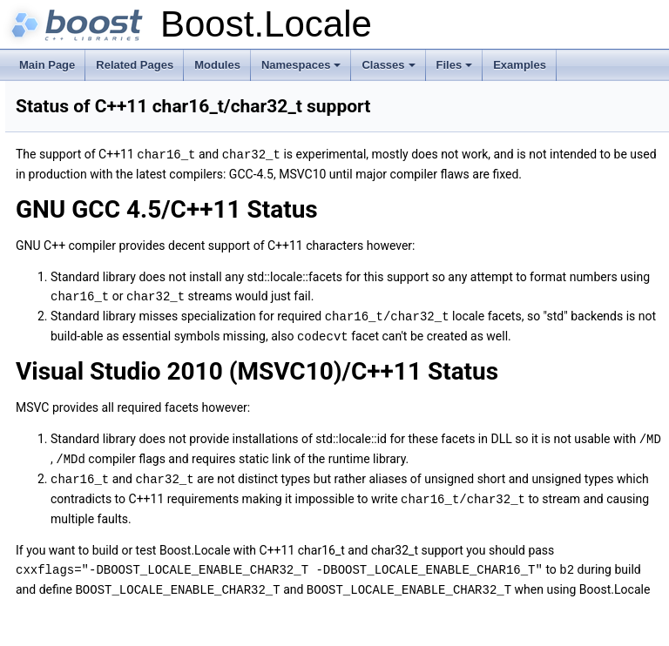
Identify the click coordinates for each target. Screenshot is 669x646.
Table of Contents (84, 267)
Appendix (51, 248)
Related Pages (134, 64)
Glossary (64, 382)
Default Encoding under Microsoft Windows (143, 325)
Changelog (55, 459)
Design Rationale (83, 286)
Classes (389, 69)
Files (456, 69)
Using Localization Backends (96, 191)
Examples (519, 64)
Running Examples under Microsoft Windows (148, 344)
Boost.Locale (46, 95)
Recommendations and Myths (99, 210)
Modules (217, 64)
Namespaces (302, 69)
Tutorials (50, 133)
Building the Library (74, 229)
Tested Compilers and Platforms (118, 401)
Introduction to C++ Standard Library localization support (160, 152)
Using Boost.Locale (74, 171)
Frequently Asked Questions (109, 305)
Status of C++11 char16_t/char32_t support (144, 420)
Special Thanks (79, 440)
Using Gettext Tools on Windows (119, 363)
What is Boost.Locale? (81, 114)
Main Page (47, 64)
